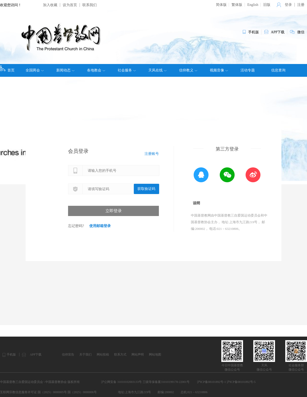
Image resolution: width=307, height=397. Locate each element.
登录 (288, 5)
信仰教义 (188, 70)
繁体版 (237, 5)
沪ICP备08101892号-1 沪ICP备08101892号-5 (226, 382)
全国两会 (35, 70)
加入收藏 (50, 5)
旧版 (266, 5)
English (252, 5)
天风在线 (157, 70)
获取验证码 (146, 189)
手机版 (11, 354)
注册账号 (152, 154)
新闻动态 (65, 70)
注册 (300, 5)
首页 (7, 68)
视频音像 (219, 70)
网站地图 (155, 354)
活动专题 (247, 70)
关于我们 (85, 354)
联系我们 (89, 5)
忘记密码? (76, 226)
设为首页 (70, 5)
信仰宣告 (68, 354)
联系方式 (120, 354)
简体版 (221, 5)
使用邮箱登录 (100, 226)
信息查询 (278, 70)
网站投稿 (103, 354)
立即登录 (113, 211)
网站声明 (137, 354)
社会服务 (127, 70)
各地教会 (96, 70)
